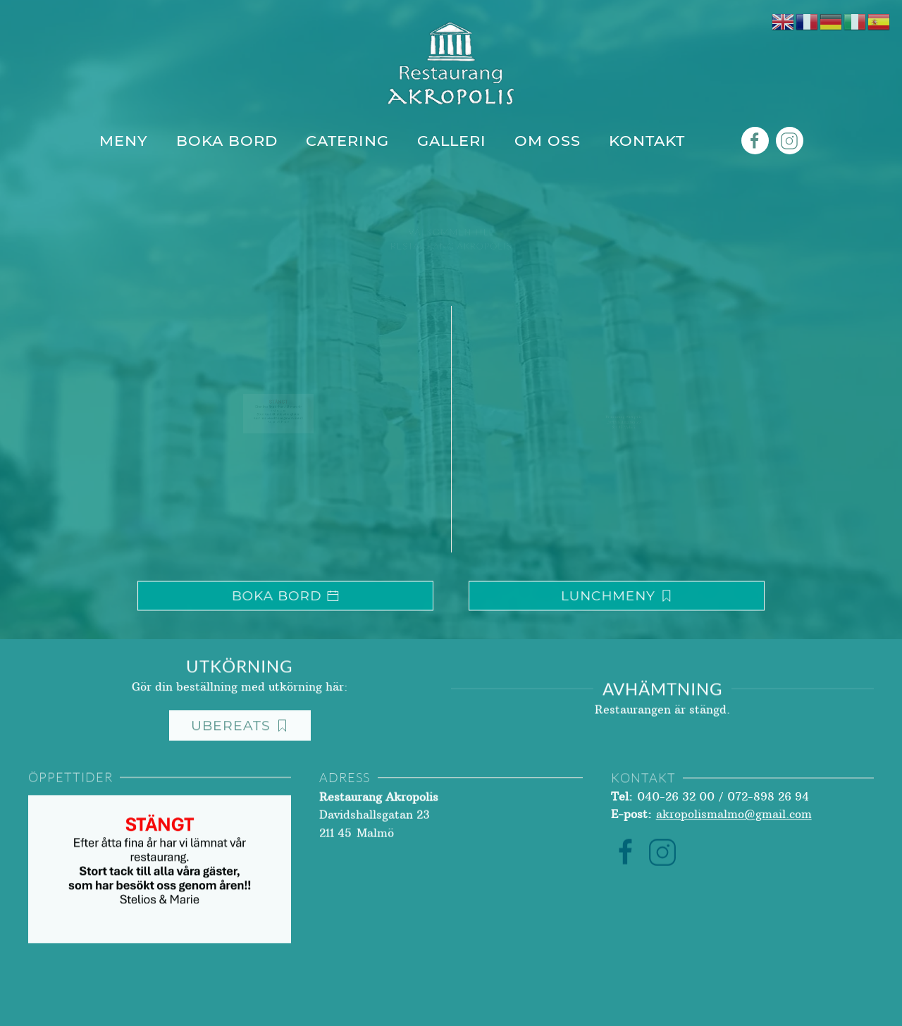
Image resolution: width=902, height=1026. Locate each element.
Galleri (451, 140)
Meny (123, 140)
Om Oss (547, 140)
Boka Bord (227, 140)
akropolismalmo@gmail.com (734, 821)
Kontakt (647, 140)
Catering (347, 140)
